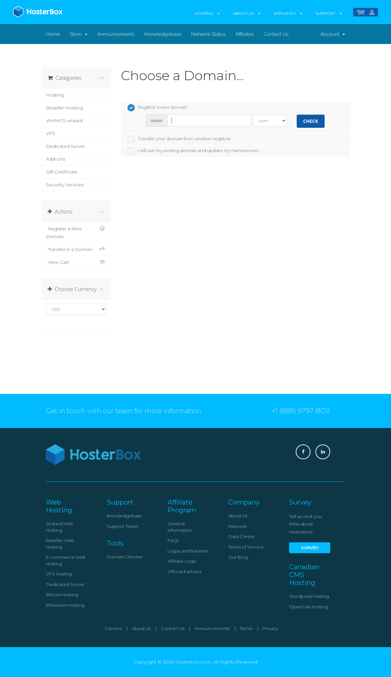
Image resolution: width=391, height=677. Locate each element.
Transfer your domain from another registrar (179, 139)
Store (78, 34)
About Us (243, 13)
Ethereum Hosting (65, 605)
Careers (113, 628)
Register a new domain (157, 107)
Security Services (65, 184)
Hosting (204, 13)
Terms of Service (246, 547)
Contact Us (276, 34)
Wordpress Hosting (309, 596)
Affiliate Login (182, 561)
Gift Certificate (62, 171)
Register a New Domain (76, 232)
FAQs (173, 540)
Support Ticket (122, 526)
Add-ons (55, 159)
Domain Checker (125, 556)
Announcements (116, 34)
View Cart (76, 262)
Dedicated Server (65, 146)
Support (325, 13)
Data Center (241, 536)
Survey (309, 547)
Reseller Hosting (64, 107)
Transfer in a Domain (76, 249)
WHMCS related (64, 120)
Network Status (208, 34)
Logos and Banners (188, 550)
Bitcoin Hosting (62, 594)
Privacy (270, 628)
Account (332, 34)
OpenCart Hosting (308, 606)
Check (310, 121)
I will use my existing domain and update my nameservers (193, 151)
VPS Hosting (59, 573)
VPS (50, 133)
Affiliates (285, 13)
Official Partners (184, 571)
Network (237, 526)
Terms (246, 628)
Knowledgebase (163, 34)
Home (53, 34)
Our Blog (238, 557)
